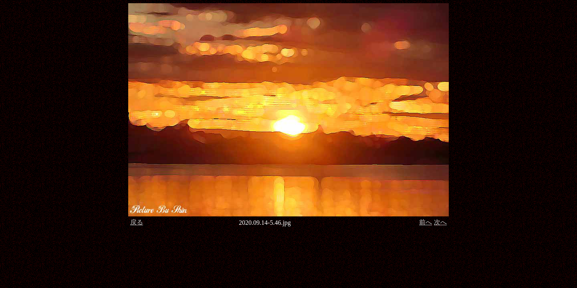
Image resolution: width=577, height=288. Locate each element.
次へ (440, 222)
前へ (425, 222)
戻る (136, 222)
